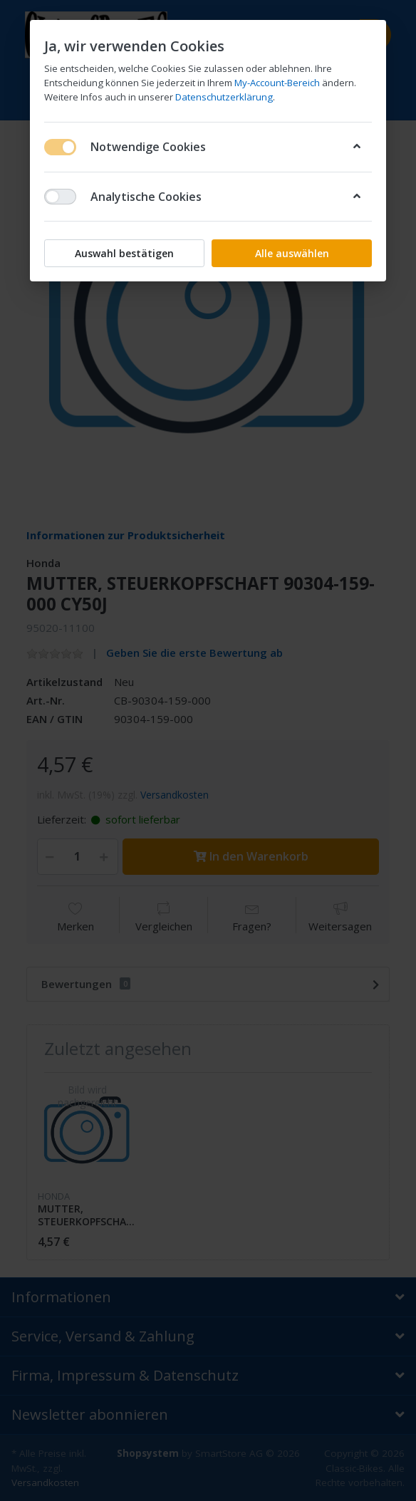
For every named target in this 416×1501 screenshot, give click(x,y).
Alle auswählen (292, 253)
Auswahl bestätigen (124, 253)
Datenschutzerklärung (224, 96)
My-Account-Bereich (277, 82)
